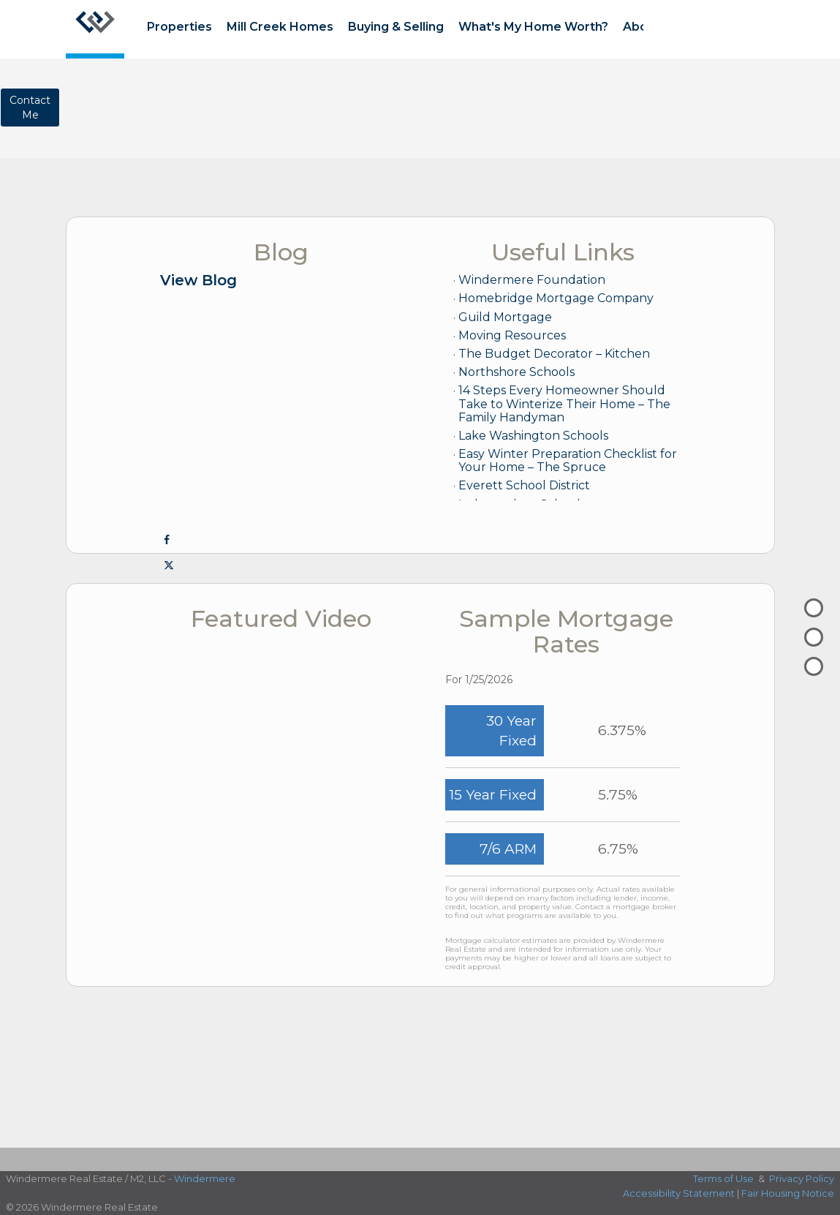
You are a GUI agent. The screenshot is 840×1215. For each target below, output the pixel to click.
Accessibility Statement (679, 1193)
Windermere (204, 1178)
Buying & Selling (396, 27)
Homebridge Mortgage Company (556, 298)
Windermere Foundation (531, 280)
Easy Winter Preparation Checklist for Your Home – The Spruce (567, 460)
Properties (179, 27)
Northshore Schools (516, 372)
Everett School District (524, 485)
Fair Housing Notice (787, 1193)
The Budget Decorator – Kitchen (554, 354)
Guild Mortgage (505, 317)
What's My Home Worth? (533, 27)
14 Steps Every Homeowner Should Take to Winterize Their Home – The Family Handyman (564, 403)
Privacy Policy (801, 1178)
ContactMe (30, 107)
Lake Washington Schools (533, 436)
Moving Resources (512, 335)
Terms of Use (723, 1178)
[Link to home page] (95, 29)
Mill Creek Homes (280, 27)
